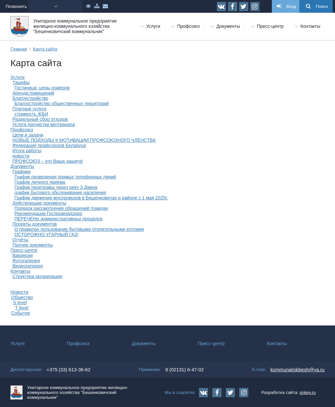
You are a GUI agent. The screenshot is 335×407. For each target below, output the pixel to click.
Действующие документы (39, 203)
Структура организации (37, 276)
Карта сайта (45, 48)
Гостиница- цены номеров (42, 87)
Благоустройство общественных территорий (61, 103)
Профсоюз (21, 129)
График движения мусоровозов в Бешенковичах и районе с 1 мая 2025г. (91, 197)
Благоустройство (30, 98)
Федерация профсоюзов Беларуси (49, 145)
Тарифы (21, 82)
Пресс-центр (23, 250)
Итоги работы (26, 150)
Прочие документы (32, 245)
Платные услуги (29, 108)
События (20, 313)
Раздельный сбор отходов (40, 119)
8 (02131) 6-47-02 (184, 369)
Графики (21, 171)
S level (20, 302)
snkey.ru (308, 392)
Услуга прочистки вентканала (43, 124)
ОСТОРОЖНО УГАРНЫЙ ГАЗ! (46, 234)
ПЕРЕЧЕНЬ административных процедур (58, 218)
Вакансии (22, 255)
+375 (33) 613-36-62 (68, 369)
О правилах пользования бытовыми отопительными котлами (79, 229)
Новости (19, 292)
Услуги (17, 77)
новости (20, 155)
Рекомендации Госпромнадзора (48, 213)
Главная (18, 48)
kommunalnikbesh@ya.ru (297, 369)
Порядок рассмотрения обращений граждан (61, 208)
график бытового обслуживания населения (60, 192)
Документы (22, 166)
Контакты (20, 271)
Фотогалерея (26, 260)
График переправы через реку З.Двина (55, 187)
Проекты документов (34, 224)
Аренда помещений (33, 93)
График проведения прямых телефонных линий (65, 176)
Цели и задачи (27, 135)
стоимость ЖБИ (31, 114)
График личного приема (39, 182)
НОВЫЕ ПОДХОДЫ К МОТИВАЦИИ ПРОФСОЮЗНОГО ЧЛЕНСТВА (84, 140)
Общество (22, 297)
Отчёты (20, 239)
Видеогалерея (27, 265)
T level (21, 307)
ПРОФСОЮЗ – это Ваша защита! (47, 161)
